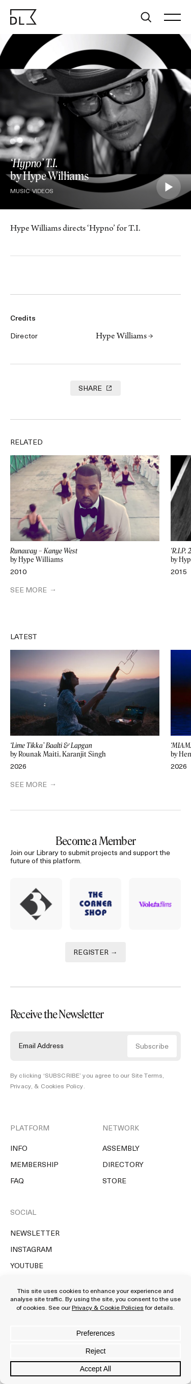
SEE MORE (28, 590)
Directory (123, 1165)
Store (114, 1181)
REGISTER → (95, 953)
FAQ (17, 1181)
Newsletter (35, 1234)
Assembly (121, 1149)
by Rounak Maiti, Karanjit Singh (84, 750)
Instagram (31, 1250)
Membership (34, 1165)
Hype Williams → (124, 336)
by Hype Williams (84, 555)
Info (19, 1149)
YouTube (26, 1266)
